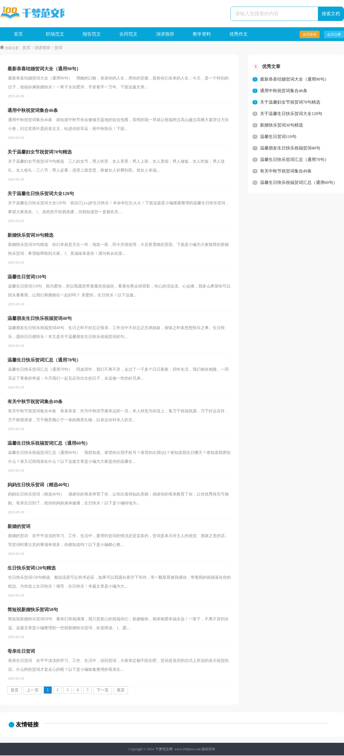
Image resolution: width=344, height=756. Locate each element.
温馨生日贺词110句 (278, 137)
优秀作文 (238, 34)
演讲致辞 (165, 34)
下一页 (103, 691)
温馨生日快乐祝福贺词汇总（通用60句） (298, 183)
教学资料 (202, 34)
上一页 (33, 691)
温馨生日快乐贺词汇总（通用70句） (294, 160)
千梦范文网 (164, 750)
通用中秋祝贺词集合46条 (283, 91)
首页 (18, 34)
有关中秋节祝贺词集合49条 (286, 171)
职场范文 (55, 34)
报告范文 (92, 34)
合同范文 (128, 34)
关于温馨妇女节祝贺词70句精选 (290, 102)
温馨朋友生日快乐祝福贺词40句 (290, 148)
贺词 (58, 48)
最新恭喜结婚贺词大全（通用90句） (294, 79)
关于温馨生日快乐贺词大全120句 (291, 114)
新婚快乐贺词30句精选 (281, 125)
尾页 (121, 691)
